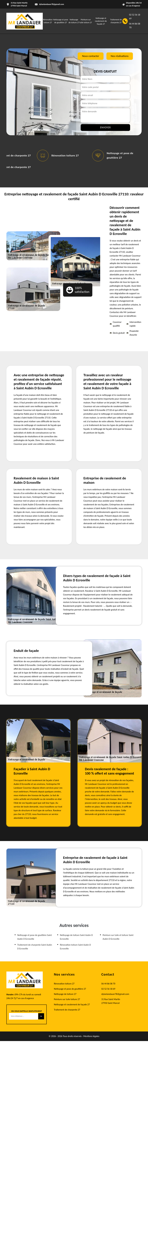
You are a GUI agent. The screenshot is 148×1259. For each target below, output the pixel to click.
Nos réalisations (120, 56)
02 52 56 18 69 (134, 16)
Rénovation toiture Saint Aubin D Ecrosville (75, 946)
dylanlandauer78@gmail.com (51, 4)
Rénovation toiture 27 (65, 155)
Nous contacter (90, 56)
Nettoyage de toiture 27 (65, 994)
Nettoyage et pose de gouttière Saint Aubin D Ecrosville (34, 937)
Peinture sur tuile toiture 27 (67, 999)
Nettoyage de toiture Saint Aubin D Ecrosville (76, 937)
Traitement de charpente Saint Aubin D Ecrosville (34, 946)
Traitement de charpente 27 (67, 1009)
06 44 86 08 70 (134, 25)
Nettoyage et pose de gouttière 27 (70, 988)
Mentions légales (91, 1036)
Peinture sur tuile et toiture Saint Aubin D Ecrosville (118, 937)
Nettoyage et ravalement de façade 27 (101, 21)
